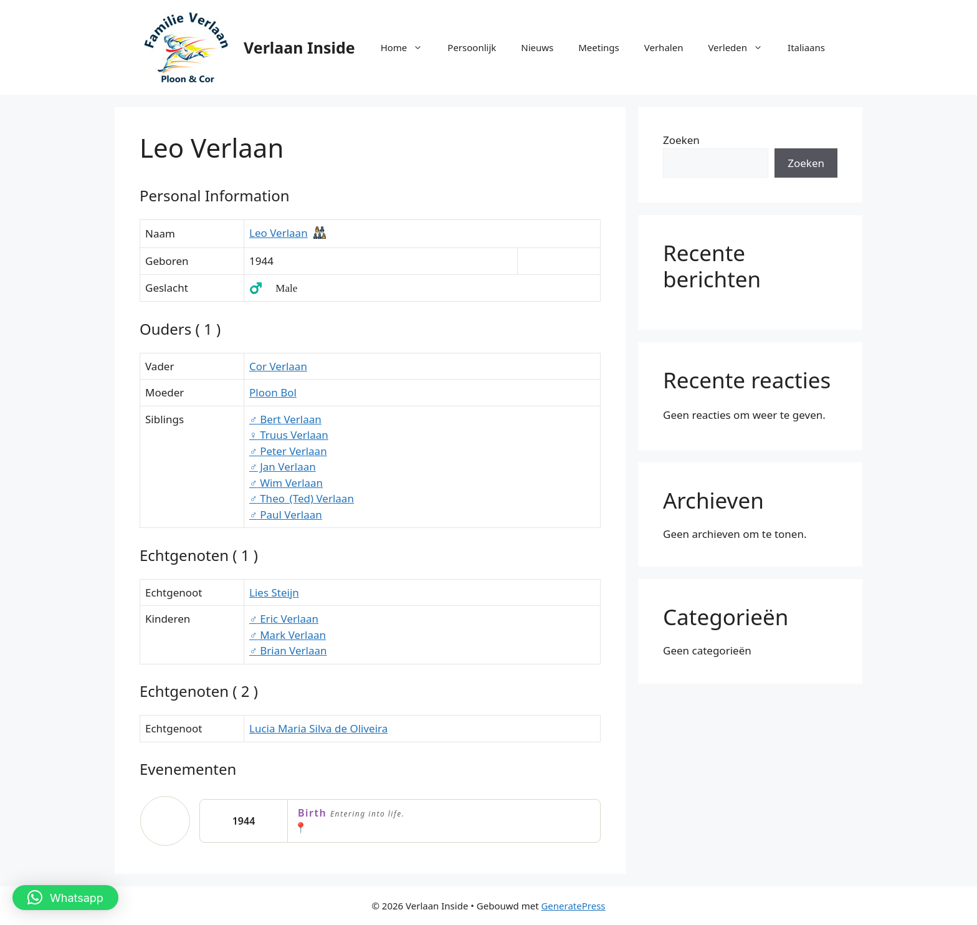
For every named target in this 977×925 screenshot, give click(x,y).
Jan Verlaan (282, 466)
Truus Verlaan (288, 435)
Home (408, 47)
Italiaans (806, 47)
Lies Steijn (274, 592)
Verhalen (664, 47)
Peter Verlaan (288, 451)
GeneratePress (573, 905)
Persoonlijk (471, 47)
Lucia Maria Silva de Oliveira (318, 728)
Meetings (598, 47)
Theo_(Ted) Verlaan (301, 498)
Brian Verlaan (288, 650)
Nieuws (537, 47)
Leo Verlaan (278, 233)
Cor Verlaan (278, 366)
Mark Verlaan (287, 635)
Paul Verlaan (285, 514)
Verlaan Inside (299, 47)
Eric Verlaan (283, 618)
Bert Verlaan (285, 419)
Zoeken (681, 140)
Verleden (741, 47)
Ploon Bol (273, 392)
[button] (65, 897)
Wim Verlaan (286, 483)
